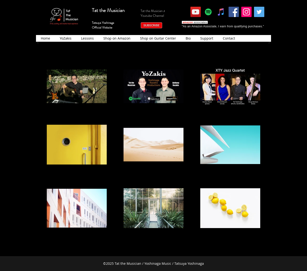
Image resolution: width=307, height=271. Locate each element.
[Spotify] (208, 12)
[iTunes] (221, 12)
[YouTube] (195, 12)
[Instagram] (246, 12)
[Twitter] (259, 12)
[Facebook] (234, 12)
